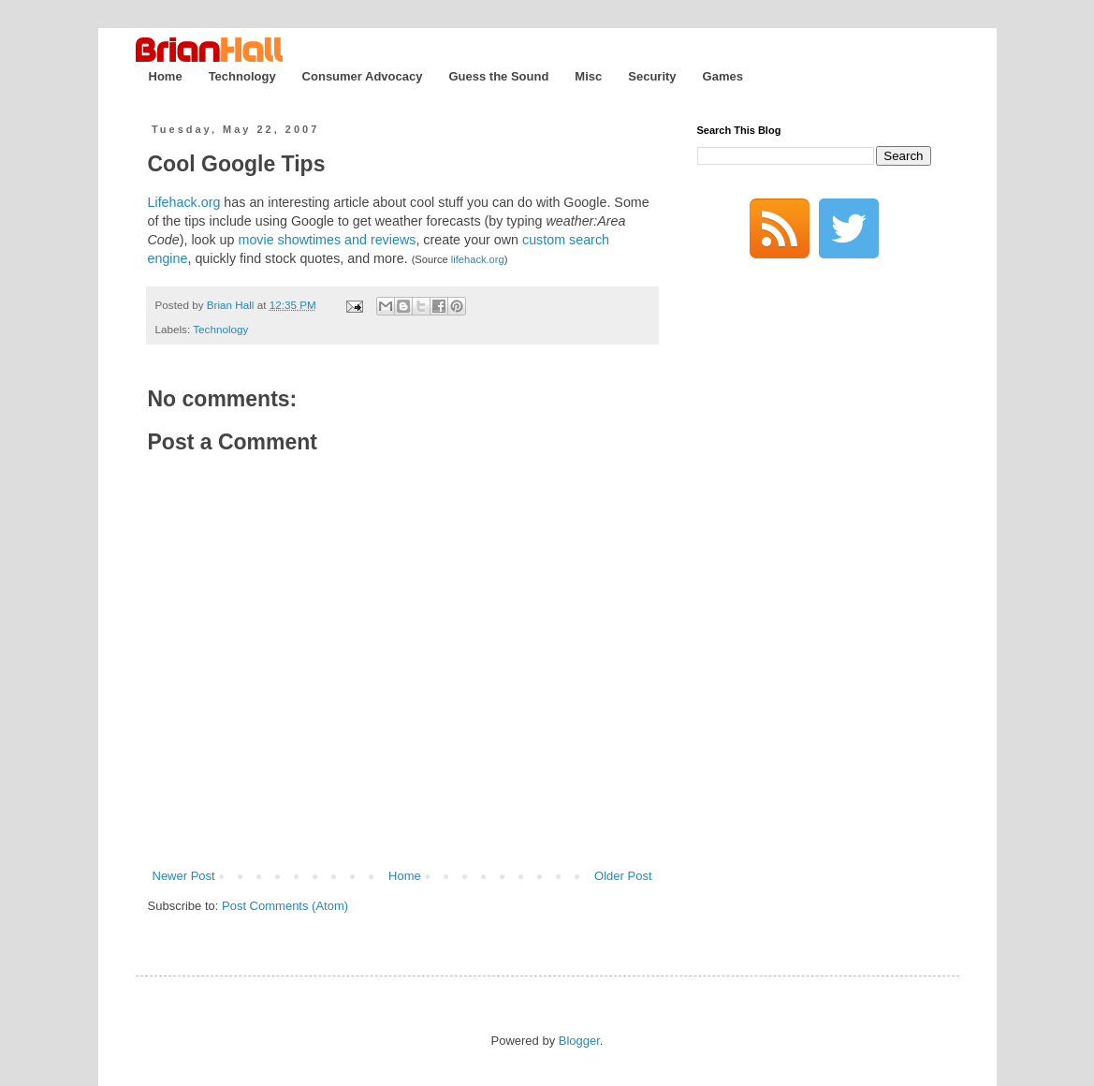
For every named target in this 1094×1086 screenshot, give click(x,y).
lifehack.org (477, 259)
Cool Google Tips (237, 164)
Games (723, 76)
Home (165, 76)
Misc (588, 76)
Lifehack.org (184, 202)
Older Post (622, 876)
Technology (242, 76)
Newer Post (184, 876)
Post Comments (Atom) (285, 906)
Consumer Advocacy (362, 76)
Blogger (579, 1041)
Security (652, 76)
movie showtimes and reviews (327, 239)
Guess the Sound (498, 76)
